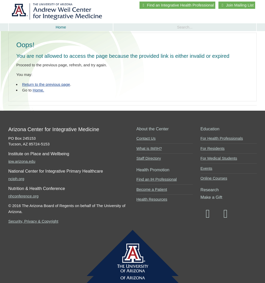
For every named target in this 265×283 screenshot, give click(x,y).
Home (61, 27)
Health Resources (151, 199)
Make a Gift (211, 197)
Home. (38, 90)
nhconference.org (23, 196)
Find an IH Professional (156, 179)
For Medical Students (219, 158)
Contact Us (146, 138)
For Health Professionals (222, 138)
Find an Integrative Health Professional (177, 5)
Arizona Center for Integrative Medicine (58, 11)
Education (210, 128)
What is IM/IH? (149, 148)
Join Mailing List (237, 5)
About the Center (152, 128)
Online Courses (214, 178)
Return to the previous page (46, 84)
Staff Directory (148, 158)
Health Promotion (152, 169)
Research (210, 189)
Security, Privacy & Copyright (33, 221)
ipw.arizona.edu (21, 161)
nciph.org (16, 178)
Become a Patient (151, 189)
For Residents (213, 148)
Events (206, 168)
